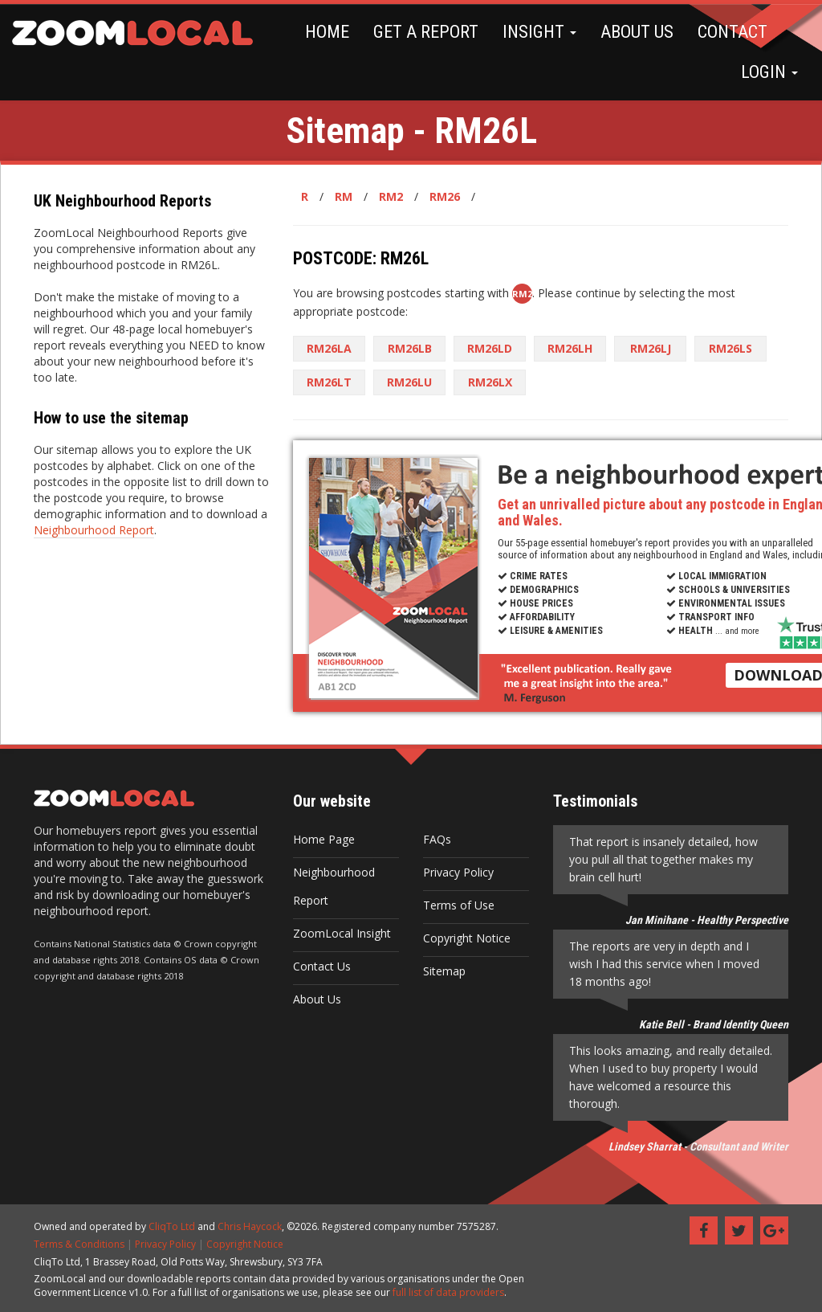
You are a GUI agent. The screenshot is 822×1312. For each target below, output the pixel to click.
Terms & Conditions (79, 1244)
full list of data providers (448, 1292)
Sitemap (444, 971)
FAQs (437, 839)
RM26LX (490, 382)
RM (343, 196)
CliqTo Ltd (172, 1226)
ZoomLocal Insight (342, 933)
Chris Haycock (250, 1226)
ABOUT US (636, 32)
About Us (317, 999)
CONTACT (732, 32)
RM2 (391, 196)
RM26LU (409, 382)
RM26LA (329, 348)
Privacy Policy (458, 872)
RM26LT (329, 382)
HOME (327, 32)
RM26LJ (650, 348)
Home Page (324, 839)
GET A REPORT (425, 32)
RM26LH (569, 348)
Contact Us (322, 966)
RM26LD (489, 348)
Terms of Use (458, 905)
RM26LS (730, 348)
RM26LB (410, 348)
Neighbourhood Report (94, 529)
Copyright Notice (467, 938)
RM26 (444, 196)
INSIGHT (539, 32)
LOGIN (769, 72)
